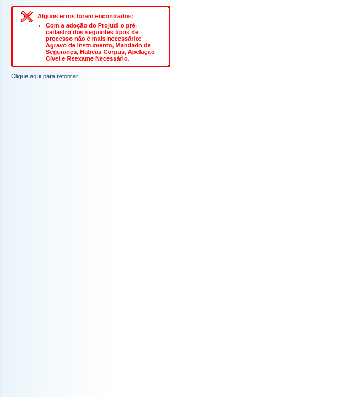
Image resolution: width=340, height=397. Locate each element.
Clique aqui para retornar (44, 76)
